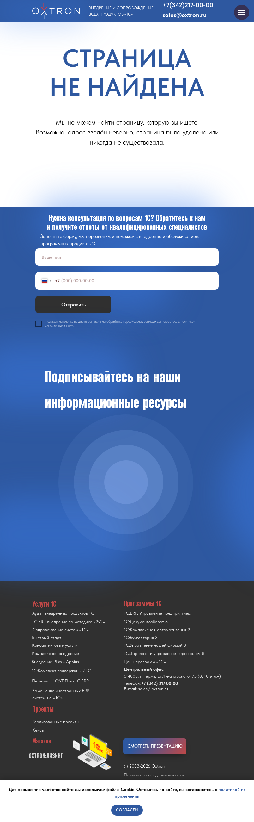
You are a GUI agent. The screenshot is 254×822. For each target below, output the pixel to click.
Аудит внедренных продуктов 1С (63, 613)
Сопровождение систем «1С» (61, 629)
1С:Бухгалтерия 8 (141, 637)
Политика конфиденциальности (154, 774)
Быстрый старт (46, 637)
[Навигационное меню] (241, 12)
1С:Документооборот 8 (146, 621)
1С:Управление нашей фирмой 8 (155, 645)
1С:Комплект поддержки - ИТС (61, 670)
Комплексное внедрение (55, 653)
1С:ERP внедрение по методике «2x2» (68, 621)
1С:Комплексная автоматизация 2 (157, 629)
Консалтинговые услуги (54, 645)
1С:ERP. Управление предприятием (157, 613)
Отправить (73, 305)
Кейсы (38, 729)
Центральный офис (144, 669)
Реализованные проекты (55, 721)
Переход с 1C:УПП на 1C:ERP (60, 680)
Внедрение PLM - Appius (55, 661)
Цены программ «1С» (145, 661)
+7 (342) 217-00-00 (159, 683)
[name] (127, 257)
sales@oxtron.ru (185, 15)
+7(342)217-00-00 (188, 5)
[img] (126, 482)
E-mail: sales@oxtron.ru (146, 688)
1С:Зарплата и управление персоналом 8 (164, 653)
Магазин (41, 741)
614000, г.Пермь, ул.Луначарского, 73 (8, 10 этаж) (172, 676)
